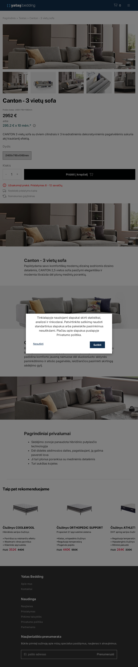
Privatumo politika (69, 335)
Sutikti (97, 344)
